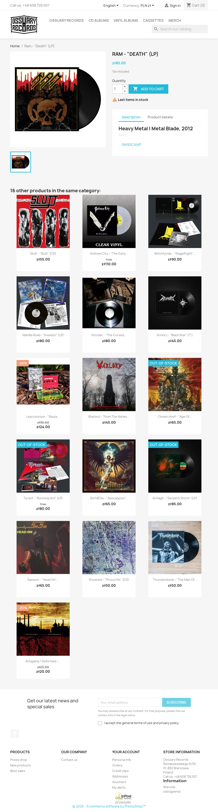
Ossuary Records (67, 20)
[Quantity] (117, 89)
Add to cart (148, 89)
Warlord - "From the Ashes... (109, 417)
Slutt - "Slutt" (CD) (43, 253)
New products (20, 765)
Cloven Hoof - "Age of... (175, 417)
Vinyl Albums (126, 20)
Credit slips (120, 771)
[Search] (180, 29)
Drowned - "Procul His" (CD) (109, 580)
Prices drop (18, 760)
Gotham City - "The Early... (109, 253)
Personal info (121, 760)
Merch (174, 20)
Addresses (120, 776)
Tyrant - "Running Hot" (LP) (43, 498)
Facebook (15, 733)
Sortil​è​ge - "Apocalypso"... (109, 498)
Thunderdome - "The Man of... (175, 580)
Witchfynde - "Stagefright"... (174, 253)
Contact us (69, 760)
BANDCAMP (131, 144)
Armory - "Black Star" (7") (175, 335)
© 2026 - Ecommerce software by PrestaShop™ (109, 806)
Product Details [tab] (160, 117)
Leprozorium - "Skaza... (43, 417)
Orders (117, 765)
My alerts (119, 787)
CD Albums (99, 20)
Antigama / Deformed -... (43, 661)
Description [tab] (131, 117)
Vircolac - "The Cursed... (109, 335)
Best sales (17, 771)
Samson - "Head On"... (43, 580)
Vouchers (119, 782)
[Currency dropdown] (148, 5)
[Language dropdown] (111, 5)
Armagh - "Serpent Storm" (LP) (175, 498)
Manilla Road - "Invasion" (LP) (43, 335)
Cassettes (153, 20)
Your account (126, 752)
